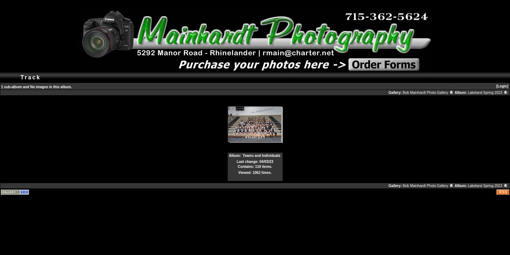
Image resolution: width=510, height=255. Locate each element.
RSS (503, 192)
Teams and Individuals (261, 156)
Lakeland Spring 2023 (488, 93)
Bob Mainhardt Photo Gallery (428, 93)
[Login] (502, 86)
